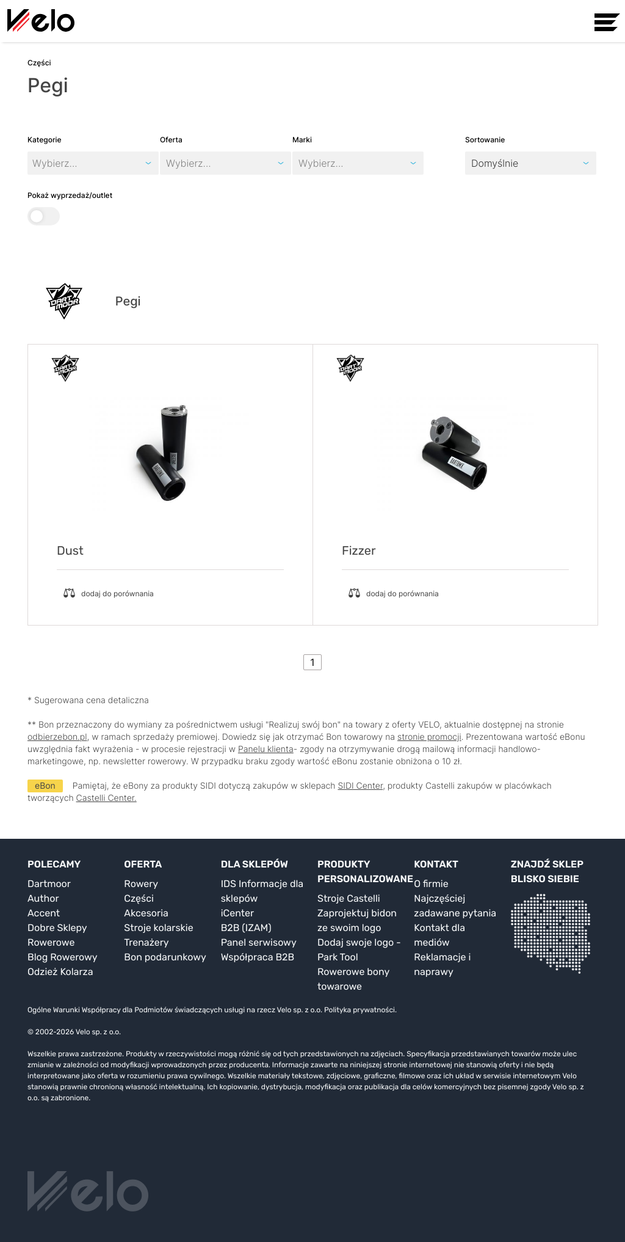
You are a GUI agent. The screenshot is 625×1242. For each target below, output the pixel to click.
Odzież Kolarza (60, 971)
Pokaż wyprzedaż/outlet (69, 208)
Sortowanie (485, 139)
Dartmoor (49, 883)
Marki (302, 139)
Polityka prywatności (359, 1010)
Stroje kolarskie (158, 927)
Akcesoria (146, 913)
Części (139, 898)
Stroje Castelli (348, 898)
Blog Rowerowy (62, 957)
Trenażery (146, 942)
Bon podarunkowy (165, 957)
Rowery (141, 883)
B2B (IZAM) (246, 927)
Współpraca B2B (258, 957)
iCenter (237, 913)
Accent (43, 913)
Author (43, 898)
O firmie (431, 883)
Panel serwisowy (259, 942)
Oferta (171, 139)
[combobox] (167, 163)
